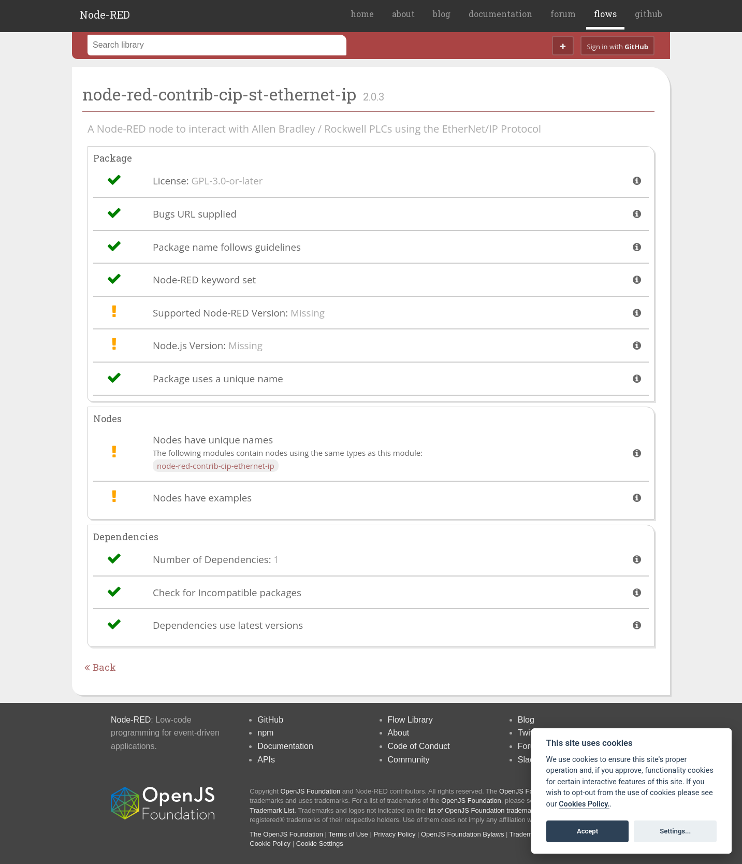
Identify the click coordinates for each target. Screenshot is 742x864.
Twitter (530, 732)
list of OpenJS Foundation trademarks (483, 810)
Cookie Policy (270, 843)
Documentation (285, 746)
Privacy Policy (394, 834)
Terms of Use (348, 834)
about (403, 13)
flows (605, 13)
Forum (530, 746)
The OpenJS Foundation (286, 834)
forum (563, 13)
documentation (500, 13)
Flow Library (410, 719)
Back (100, 667)
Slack (528, 759)
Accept (587, 831)
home (362, 13)
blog (441, 13)
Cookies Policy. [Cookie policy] (584, 804)
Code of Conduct (419, 746)
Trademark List (272, 810)
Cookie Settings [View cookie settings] (319, 843)
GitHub (270, 719)
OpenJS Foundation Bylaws (462, 834)
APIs (266, 759)
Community (409, 759)
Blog (526, 719)
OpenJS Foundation (311, 791)
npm (265, 732)
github (648, 13)
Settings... (675, 831)
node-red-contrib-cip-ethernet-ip (215, 465)
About (399, 732)
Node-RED (105, 14)
